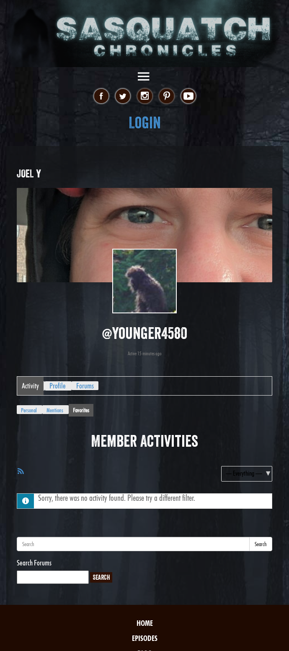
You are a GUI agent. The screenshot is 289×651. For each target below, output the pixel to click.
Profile (57, 385)
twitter (123, 96)
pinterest (166, 96)
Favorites (81, 410)
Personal (29, 410)
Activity (30, 385)
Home (145, 623)
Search (261, 544)
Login (145, 123)
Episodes (144, 638)
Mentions (54, 410)
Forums (85, 385)
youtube (188, 96)
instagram (145, 96)
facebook (101, 96)
